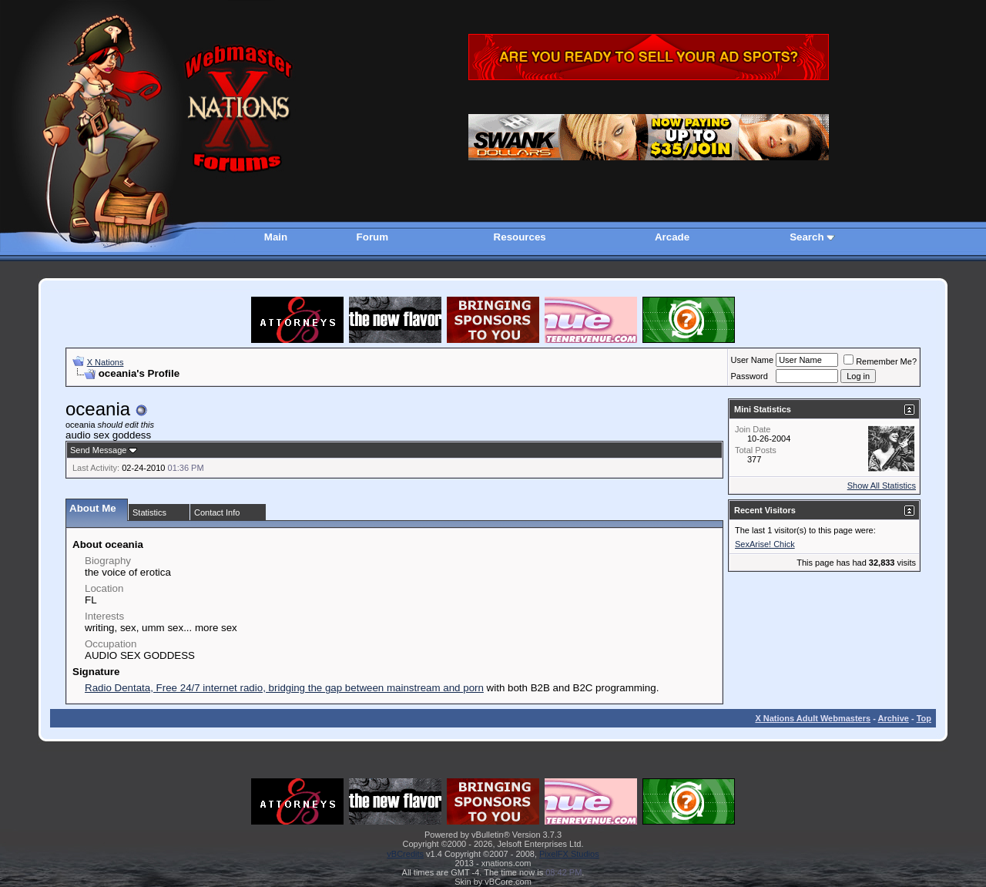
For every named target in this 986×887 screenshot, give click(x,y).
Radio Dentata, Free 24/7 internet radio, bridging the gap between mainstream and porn (284, 688)
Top (924, 718)
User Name (752, 360)
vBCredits (405, 853)
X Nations (105, 362)
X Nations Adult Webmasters (812, 718)
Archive (893, 718)
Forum (372, 237)
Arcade (672, 237)
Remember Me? (880, 361)
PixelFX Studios (569, 853)
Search (806, 237)
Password (749, 376)
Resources (520, 237)
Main (275, 237)
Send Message (98, 450)
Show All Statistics (881, 485)
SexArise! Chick (765, 544)
